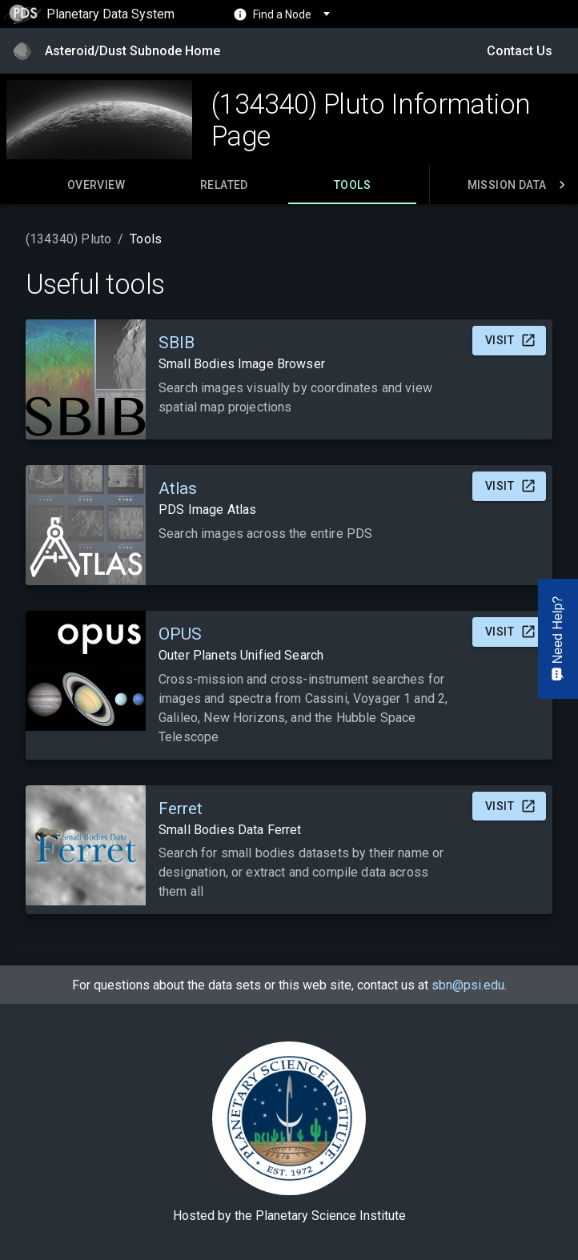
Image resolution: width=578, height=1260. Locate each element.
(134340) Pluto (68, 239)
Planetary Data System (89, 14)
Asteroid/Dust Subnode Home (132, 50)
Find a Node (282, 14)
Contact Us (519, 50)
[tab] (96, 185)
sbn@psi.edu (467, 985)
